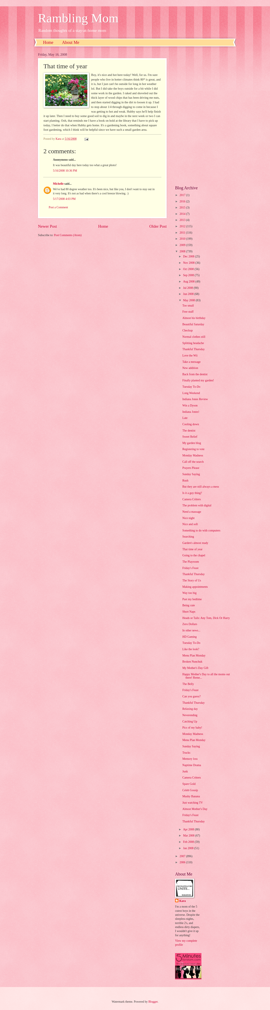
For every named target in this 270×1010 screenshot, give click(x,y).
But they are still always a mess (200, 486)
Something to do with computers (201, 530)
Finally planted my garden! (198, 380)
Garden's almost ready (195, 543)
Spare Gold (188, 783)
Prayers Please (190, 467)
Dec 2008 (189, 256)
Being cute (188, 605)
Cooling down (190, 424)
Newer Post (47, 226)
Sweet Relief (189, 436)
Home (48, 42)
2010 (183, 238)
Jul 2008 (188, 287)
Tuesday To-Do (191, 386)
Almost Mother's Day (194, 809)
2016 (183, 201)
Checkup (187, 330)
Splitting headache (193, 343)
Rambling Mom (78, 18)
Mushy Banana (191, 796)
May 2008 (189, 300)
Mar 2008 (189, 835)
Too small (188, 305)
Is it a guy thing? (192, 493)
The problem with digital (196, 505)
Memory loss (189, 758)
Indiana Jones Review (195, 399)
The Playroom (190, 561)
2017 (183, 195)
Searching (188, 536)
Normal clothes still (193, 336)
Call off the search (193, 461)
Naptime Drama (191, 765)
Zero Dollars (189, 624)
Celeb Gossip (190, 790)
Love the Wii (189, 355)
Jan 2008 (188, 848)
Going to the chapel (193, 555)
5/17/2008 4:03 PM (64, 198)
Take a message (191, 361)
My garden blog (191, 443)
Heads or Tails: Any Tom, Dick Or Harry (206, 618)
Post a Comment (58, 207)
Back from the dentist (194, 374)
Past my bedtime (192, 599)
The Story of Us (191, 580)
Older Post (158, 226)
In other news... (191, 630)
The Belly (188, 684)
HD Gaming (189, 636)
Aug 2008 (189, 281)
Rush (185, 480)
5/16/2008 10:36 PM (65, 170)
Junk (185, 771)
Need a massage (191, 511)
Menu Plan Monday (193, 655)
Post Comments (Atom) (68, 235)
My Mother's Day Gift (195, 668)
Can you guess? (191, 696)
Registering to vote (193, 449)
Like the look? (190, 649)
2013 (183, 220)
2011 (183, 232)
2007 (183, 856)
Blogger (153, 1001)
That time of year (192, 549)
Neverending (189, 715)
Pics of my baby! (192, 727)
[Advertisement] (203, 116)
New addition (190, 368)
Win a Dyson (189, 405)
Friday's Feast (190, 568)
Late (185, 418)
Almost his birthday (193, 318)
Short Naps (188, 611)
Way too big (189, 592)
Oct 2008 (188, 269)
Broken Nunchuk (192, 661)
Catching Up (189, 721)
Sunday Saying (191, 474)
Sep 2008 (189, 275)
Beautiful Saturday (193, 324)
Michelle (58, 183)
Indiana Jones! (190, 411)
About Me (70, 42)
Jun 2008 (188, 294)
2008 (183, 251)
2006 (183, 862)
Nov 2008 (189, 262)
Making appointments (195, 586)
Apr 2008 (189, 829)
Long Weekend (191, 393)
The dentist (188, 430)
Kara (182, 900)
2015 (183, 207)
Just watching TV (192, 802)
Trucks (186, 752)
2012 (183, 226)
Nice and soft (190, 524)
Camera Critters (191, 499)
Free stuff (187, 311)
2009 (183, 245)
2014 (183, 213)
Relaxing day (190, 708)
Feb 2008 (189, 841)
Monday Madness (192, 455)
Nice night (188, 518)
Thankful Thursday (193, 349)
